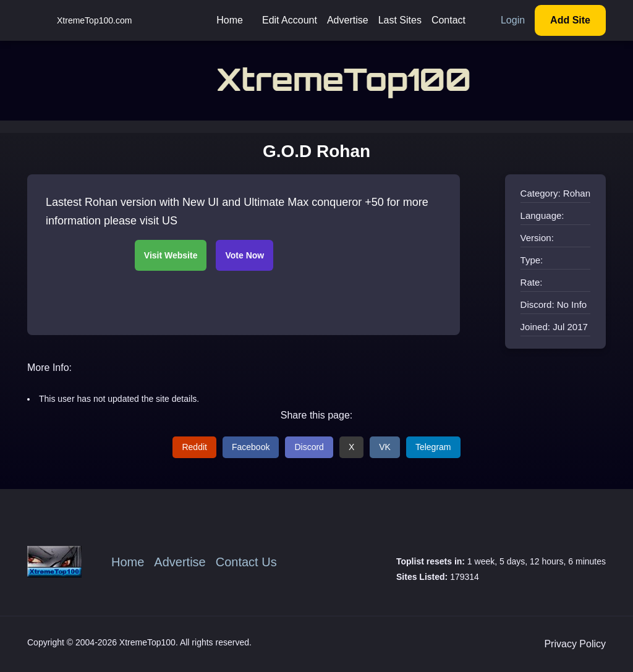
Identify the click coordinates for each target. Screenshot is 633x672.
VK (385, 447)
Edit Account (289, 20)
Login (513, 20)
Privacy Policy (575, 644)
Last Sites (400, 20)
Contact (448, 20)
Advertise (347, 20)
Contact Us (246, 562)
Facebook (251, 447)
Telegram (433, 447)
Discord (308, 447)
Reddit (194, 447)
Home (229, 20)
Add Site (570, 20)
